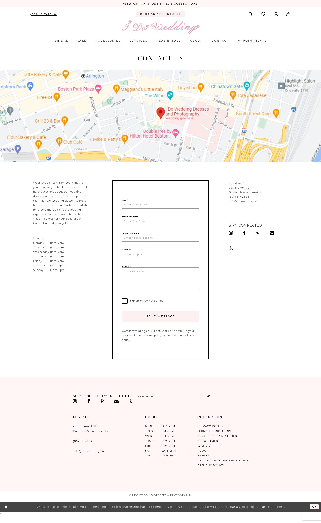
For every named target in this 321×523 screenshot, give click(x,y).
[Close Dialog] (6, 513)
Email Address (130, 218)
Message (126, 270)
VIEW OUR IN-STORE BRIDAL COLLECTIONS (160, 4)
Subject (126, 252)
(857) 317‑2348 (239, 197)
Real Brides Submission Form (223, 467)
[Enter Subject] (160, 258)
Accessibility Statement (218, 442)
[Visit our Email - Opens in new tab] (272, 233)
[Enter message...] (160, 284)
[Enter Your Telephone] (160, 240)
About (203, 457)
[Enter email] (178, 403)
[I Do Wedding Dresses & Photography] (160, 27)
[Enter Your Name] (160, 206)
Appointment (209, 447)
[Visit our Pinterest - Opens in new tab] (258, 233)
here (280, 513)
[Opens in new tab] (160, 116)
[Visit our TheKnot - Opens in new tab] (231, 249)
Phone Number (130, 235)
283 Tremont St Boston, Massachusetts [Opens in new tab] (90, 435)
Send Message (160, 323)
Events (203, 462)
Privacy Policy (211, 432)
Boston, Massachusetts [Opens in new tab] (245, 192)
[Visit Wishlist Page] (263, 14)
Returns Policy (211, 472)
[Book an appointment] (160, 14)
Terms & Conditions (214, 437)
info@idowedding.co (243, 201)
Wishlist (205, 452)
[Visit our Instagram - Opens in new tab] (231, 233)
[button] (276, 14)
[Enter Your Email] (160, 223)
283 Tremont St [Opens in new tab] (240, 188)
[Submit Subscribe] (212, 403)
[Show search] (251, 14)
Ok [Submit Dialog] (314, 513)
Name (125, 201)
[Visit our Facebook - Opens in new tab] (244, 233)
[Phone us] (43, 14)
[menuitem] (43, 14)
